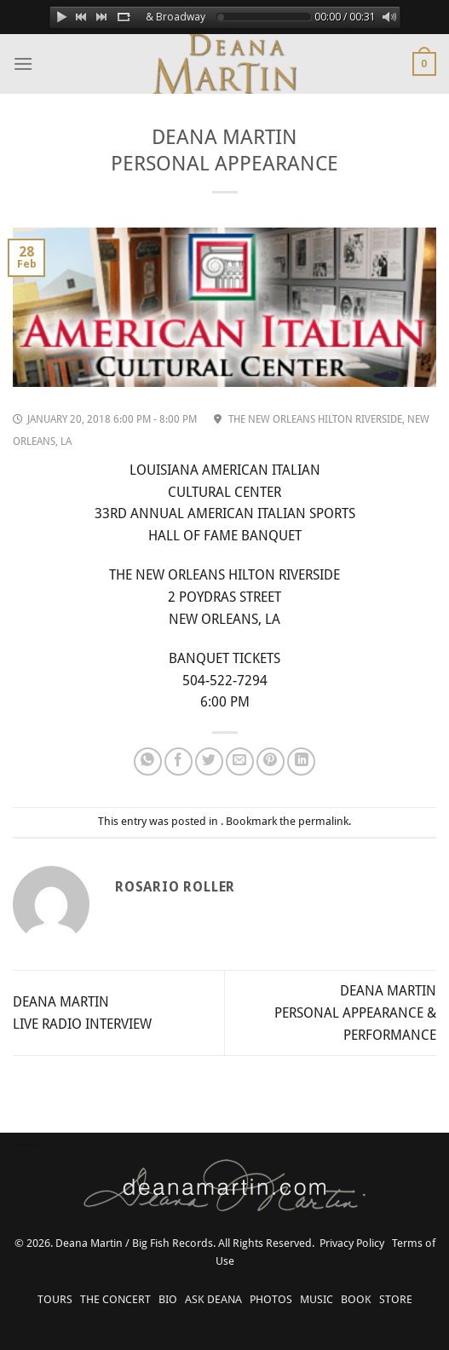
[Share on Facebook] (178, 761)
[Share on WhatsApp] (148, 761)
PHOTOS (271, 1299)
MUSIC (316, 1299)
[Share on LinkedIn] (301, 761)
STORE (395, 1299)
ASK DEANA (213, 1299)
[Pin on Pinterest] (270, 761)
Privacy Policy (351, 1243)
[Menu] (23, 63)
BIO (167, 1299)
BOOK (356, 1299)
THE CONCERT (115, 1299)
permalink (323, 821)
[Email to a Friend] (240, 761)
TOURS (54, 1299)
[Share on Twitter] (209, 761)
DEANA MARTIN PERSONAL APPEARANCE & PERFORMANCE (355, 1012)
